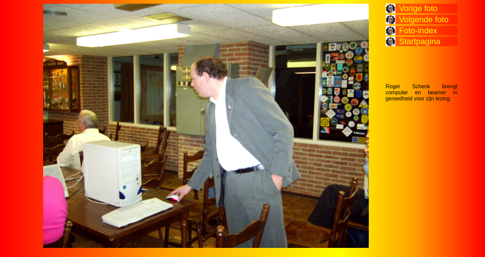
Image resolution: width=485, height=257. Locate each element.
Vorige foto (418, 8)
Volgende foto (424, 19)
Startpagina (420, 41)
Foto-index (418, 30)
